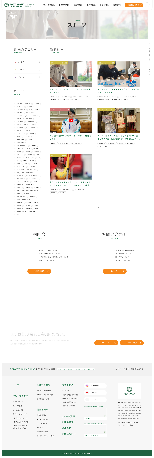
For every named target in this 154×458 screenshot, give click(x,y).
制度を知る (78, 5)
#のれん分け (26, 137)
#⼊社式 (32, 161)
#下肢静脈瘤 (19, 185)
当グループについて (20, 414)
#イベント (18, 125)
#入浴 (28, 149)
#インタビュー (19, 107)
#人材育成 (36, 104)
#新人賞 (18, 137)
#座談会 (18, 194)
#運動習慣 (32, 212)
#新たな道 (33, 197)
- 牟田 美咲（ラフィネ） (69, 402)
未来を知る (91, 5)
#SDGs (24, 161)
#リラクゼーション (20, 134)
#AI (33, 158)
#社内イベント (19, 155)
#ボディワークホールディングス (24, 119)
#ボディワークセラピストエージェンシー (26, 131)
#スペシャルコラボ (21, 143)
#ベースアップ (19, 176)
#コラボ (30, 140)
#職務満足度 (19, 209)
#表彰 (36, 209)
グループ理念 (17, 406)
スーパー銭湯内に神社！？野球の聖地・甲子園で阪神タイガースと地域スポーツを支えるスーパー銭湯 (118, 138)
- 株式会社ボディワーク (20, 418)
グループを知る (48, 5)
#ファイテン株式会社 (27, 173)
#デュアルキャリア (32, 170)
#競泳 (37, 155)
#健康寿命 (34, 146)
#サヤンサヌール (33, 167)
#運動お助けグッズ (21, 212)
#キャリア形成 (19, 128)
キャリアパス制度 (43, 419)
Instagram (95, 386)
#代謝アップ (29, 185)
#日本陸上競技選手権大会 (23, 200)
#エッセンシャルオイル (30, 125)
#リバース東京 (19, 122)
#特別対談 (28, 152)
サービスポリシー (19, 410)
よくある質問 (68, 416)
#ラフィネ (28, 104)
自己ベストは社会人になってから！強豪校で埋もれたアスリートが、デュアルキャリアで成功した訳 (70, 184)
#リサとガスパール (34, 179)
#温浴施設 (18, 152)
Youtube (95, 393)
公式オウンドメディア (150, 58)
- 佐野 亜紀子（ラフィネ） (70, 395)
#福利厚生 (29, 155)
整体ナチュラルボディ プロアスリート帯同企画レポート (70, 91)
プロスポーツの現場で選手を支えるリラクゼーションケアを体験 (118, 91)
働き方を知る (64, 5)
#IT (39, 158)
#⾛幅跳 (18, 164)
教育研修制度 (41, 415)
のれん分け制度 (42, 432)
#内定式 (35, 149)
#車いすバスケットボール (22, 158)
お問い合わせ (69, 434)
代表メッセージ (18, 402)
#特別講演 (36, 152)
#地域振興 (27, 188)
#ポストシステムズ (20, 179)
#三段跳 (35, 182)
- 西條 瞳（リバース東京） (70, 399)
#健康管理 (31, 134)
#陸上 (17, 215)
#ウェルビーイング (20, 167)
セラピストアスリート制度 (45, 436)
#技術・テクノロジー (21, 197)
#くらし (25, 164)
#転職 (36, 110)
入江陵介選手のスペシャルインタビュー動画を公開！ (70, 137)
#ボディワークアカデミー (33, 176)
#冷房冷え (18, 188)
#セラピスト (19, 104)
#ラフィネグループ (20, 110)
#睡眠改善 (28, 206)
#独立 (36, 203)
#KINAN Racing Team (23, 116)
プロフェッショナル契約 (45, 395)
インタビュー (66, 391)
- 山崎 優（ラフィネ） (68, 406)
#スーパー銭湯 (20, 170)
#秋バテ (36, 206)
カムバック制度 (42, 423)
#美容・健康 (19, 113)
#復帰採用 (26, 194)
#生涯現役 (18, 206)
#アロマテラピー (31, 122)
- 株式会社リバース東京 (21, 422)
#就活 (17, 191)
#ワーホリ (27, 182)
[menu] (147, 4)
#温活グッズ (19, 203)
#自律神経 (29, 209)
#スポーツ (36, 116)
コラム (21, 69)
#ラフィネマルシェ (30, 113)
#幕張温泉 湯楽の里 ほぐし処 (30, 191)
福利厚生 (40, 428)
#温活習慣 (28, 203)
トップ (150, 45)
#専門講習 (36, 188)
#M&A (17, 161)
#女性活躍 (29, 107)
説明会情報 (104, 5)
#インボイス (33, 164)
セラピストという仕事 (44, 391)
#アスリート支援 (20, 140)
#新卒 (30, 110)
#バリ (17, 173)
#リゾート (18, 182)
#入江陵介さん (20, 149)
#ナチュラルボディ (31, 128)
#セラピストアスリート (22, 146)
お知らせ (22, 62)
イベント (22, 77)
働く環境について (43, 399)
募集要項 (117, 5)
